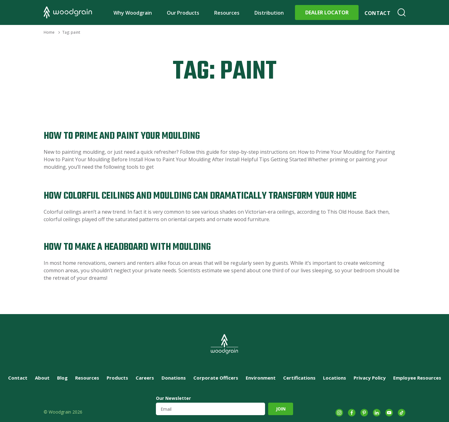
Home (49, 32)
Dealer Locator (327, 12)
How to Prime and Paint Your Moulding (122, 136)
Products (117, 378)
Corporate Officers (215, 378)
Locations (334, 378)
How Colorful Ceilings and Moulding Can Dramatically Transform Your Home (200, 196)
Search (402, 12)
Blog (62, 378)
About (42, 378)
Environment (261, 378)
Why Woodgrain (132, 12)
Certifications (299, 378)
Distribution (269, 12)
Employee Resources (417, 378)
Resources (226, 12)
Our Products (183, 12)
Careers (145, 378)
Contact (377, 13)
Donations (174, 378)
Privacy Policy (370, 378)
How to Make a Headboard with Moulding (127, 247)
